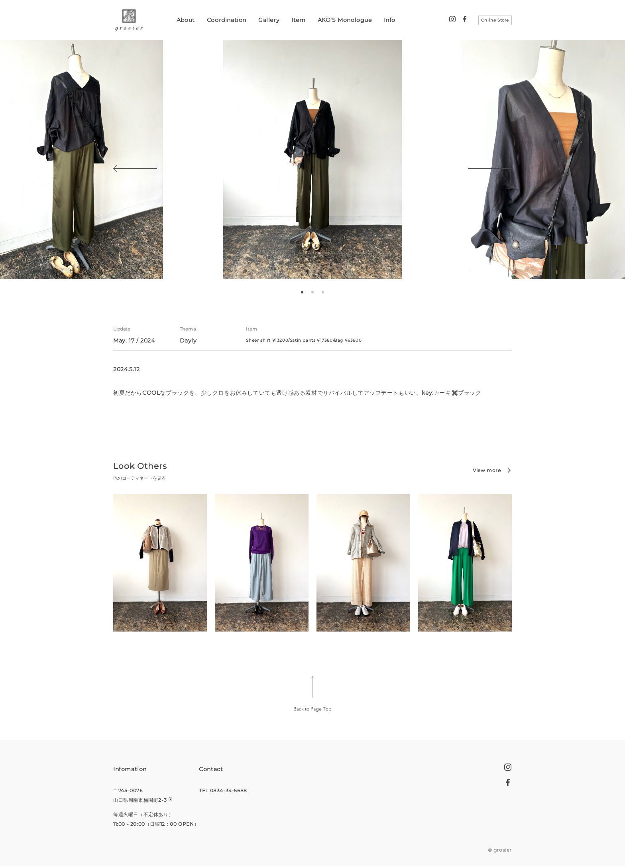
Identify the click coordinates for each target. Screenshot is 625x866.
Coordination (226, 20)
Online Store (495, 20)
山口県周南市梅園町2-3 (140, 800)
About (186, 20)
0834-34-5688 (228, 790)
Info (389, 20)
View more (487, 470)
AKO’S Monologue (345, 20)
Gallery (268, 20)
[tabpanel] (312, 159)
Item (298, 20)
